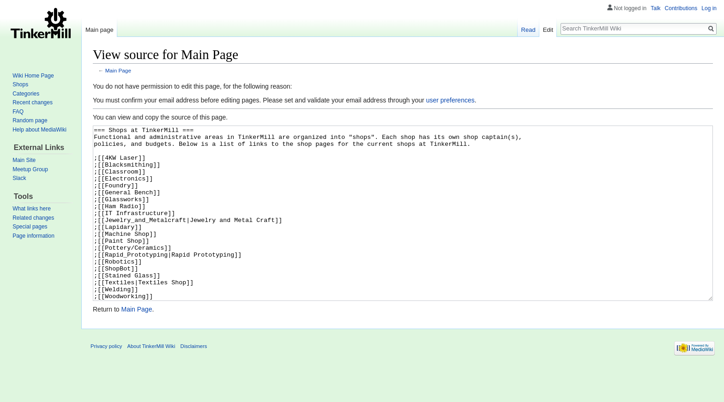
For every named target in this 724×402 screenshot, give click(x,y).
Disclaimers (194, 381)
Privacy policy (106, 381)
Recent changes (32, 102)
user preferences (450, 100)
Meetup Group (30, 169)
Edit (548, 29)
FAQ (18, 111)
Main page (99, 29)
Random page (29, 120)
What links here (31, 208)
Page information (33, 236)
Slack (19, 178)
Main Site (24, 160)
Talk (655, 8)
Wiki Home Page (33, 75)
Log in (709, 8)
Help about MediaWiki (39, 129)
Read (528, 29)
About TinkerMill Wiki (151, 381)
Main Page (118, 70)
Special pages (29, 226)
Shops (20, 84)
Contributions (681, 8)
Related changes (33, 218)
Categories (25, 93)
